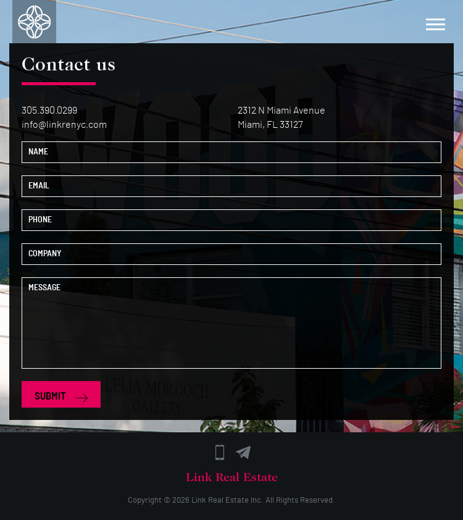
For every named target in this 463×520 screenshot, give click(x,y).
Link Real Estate (220, 501)
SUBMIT (61, 396)
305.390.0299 (49, 110)
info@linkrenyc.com (64, 125)
